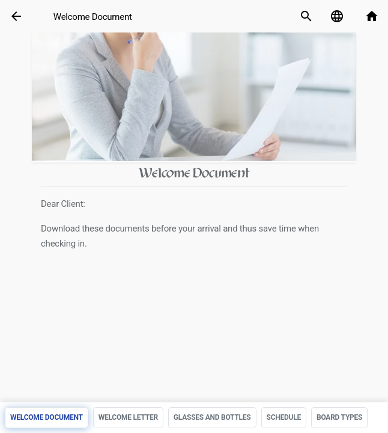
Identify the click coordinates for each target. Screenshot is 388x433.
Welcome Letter (128, 417)
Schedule (284, 417)
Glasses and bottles (212, 417)
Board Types (339, 417)
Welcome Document (92, 16)
